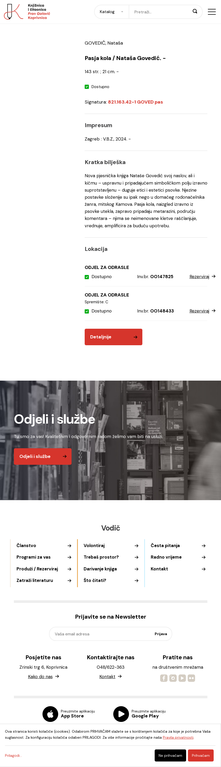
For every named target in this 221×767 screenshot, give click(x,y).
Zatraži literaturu (35, 580)
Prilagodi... (13, 755)
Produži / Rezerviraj (37, 569)
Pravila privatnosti (178, 737)
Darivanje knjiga (100, 569)
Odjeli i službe (35, 456)
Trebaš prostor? (101, 557)
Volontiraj (94, 545)
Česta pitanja (165, 545)
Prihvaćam (201, 755)
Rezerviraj (202, 276)
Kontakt (159, 569)
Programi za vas (34, 557)
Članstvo (26, 545)
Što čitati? (95, 580)
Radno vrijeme (166, 557)
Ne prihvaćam (170, 755)
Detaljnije (100, 337)
